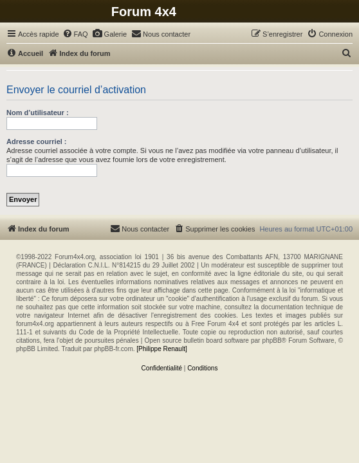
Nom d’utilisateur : (37, 112)
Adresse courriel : (36, 141)
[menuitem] (75, 34)
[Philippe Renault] (161, 348)
